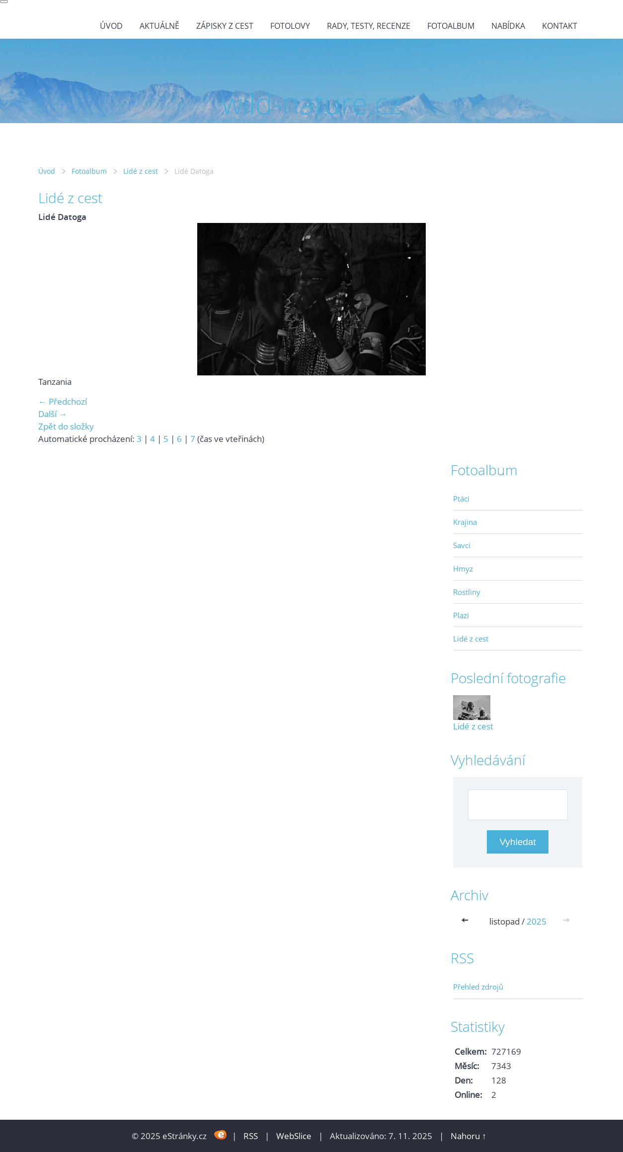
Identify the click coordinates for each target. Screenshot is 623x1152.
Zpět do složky (66, 426)
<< (467, 921)
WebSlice (294, 1136)
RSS (250, 1136)
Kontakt (559, 25)
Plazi (461, 615)
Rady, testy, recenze (368, 25)
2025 (536, 921)
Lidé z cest (140, 171)
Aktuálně (159, 25)
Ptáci (461, 499)
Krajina (465, 522)
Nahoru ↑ (468, 1136)
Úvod (111, 25)
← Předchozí (62, 401)
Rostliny (466, 592)
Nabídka (508, 25)
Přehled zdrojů (478, 987)
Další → (52, 414)
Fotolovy (290, 25)
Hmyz (463, 569)
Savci (461, 545)
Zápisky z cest (224, 25)
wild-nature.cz (29, 45)
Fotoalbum (450, 25)
